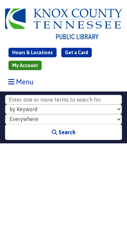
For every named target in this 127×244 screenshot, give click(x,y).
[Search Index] (63, 109)
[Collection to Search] (63, 119)
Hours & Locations (32, 52)
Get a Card (76, 52)
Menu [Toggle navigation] (22, 82)
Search (64, 132)
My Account (25, 65)
